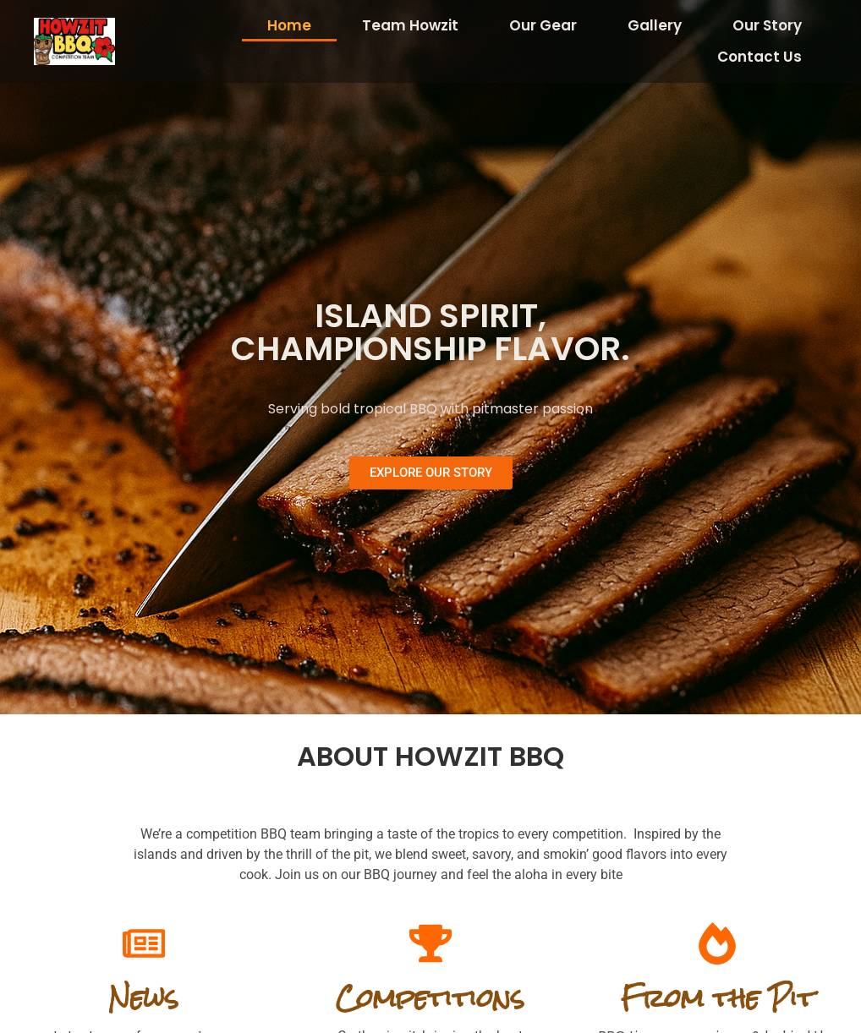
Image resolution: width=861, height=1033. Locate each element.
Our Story (767, 25)
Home (289, 25)
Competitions (430, 997)
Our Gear (543, 25)
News (143, 997)
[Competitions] (430, 943)
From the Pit (717, 997)
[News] (144, 943)
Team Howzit (410, 25)
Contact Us (759, 56)
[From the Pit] (717, 943)
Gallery (655, 25)
